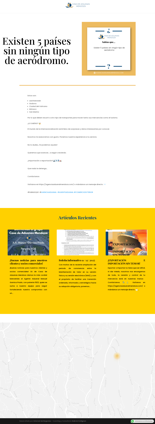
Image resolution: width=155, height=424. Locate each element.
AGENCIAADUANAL (49, 192)
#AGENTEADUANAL (65, 192)
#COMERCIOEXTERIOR (83, 192)
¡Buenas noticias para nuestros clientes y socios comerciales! (28, 262)
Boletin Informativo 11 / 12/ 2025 (77, 260)
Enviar (70, 404)
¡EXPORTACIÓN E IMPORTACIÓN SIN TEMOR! (126, 262)
